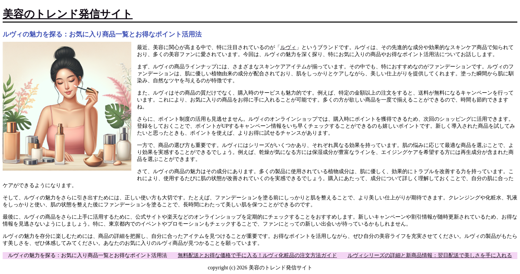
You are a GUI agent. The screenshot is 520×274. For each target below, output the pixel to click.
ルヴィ (288, 47)
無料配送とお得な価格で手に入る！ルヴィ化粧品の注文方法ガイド (257, 255)
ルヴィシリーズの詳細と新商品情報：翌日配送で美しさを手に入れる (430, 255)
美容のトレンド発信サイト (68, 14)
